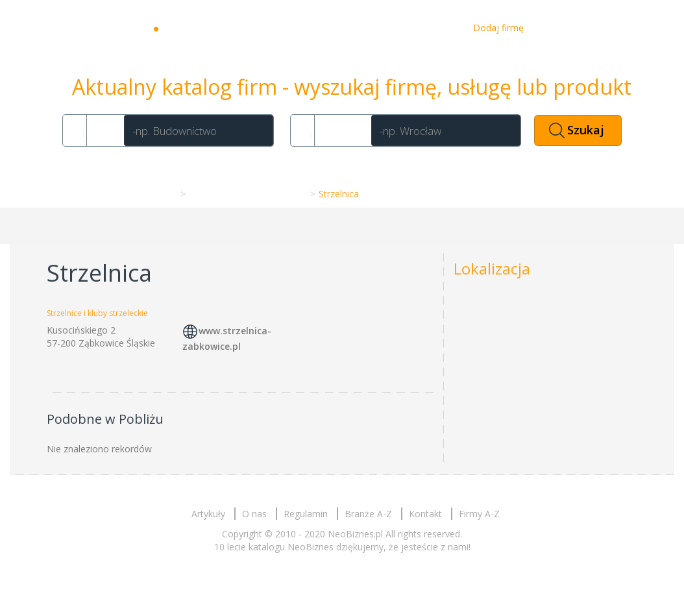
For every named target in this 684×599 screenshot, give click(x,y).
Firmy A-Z (479, 513)
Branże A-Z (368, 513)
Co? (103, 130)
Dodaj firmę (498, 27)
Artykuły (336, 27)
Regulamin (306, 513)
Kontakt (435, 27)
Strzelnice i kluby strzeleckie (246, 194)
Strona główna (144, 194)
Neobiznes (203, 27)
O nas (386, 27)
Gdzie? (340, 130)
